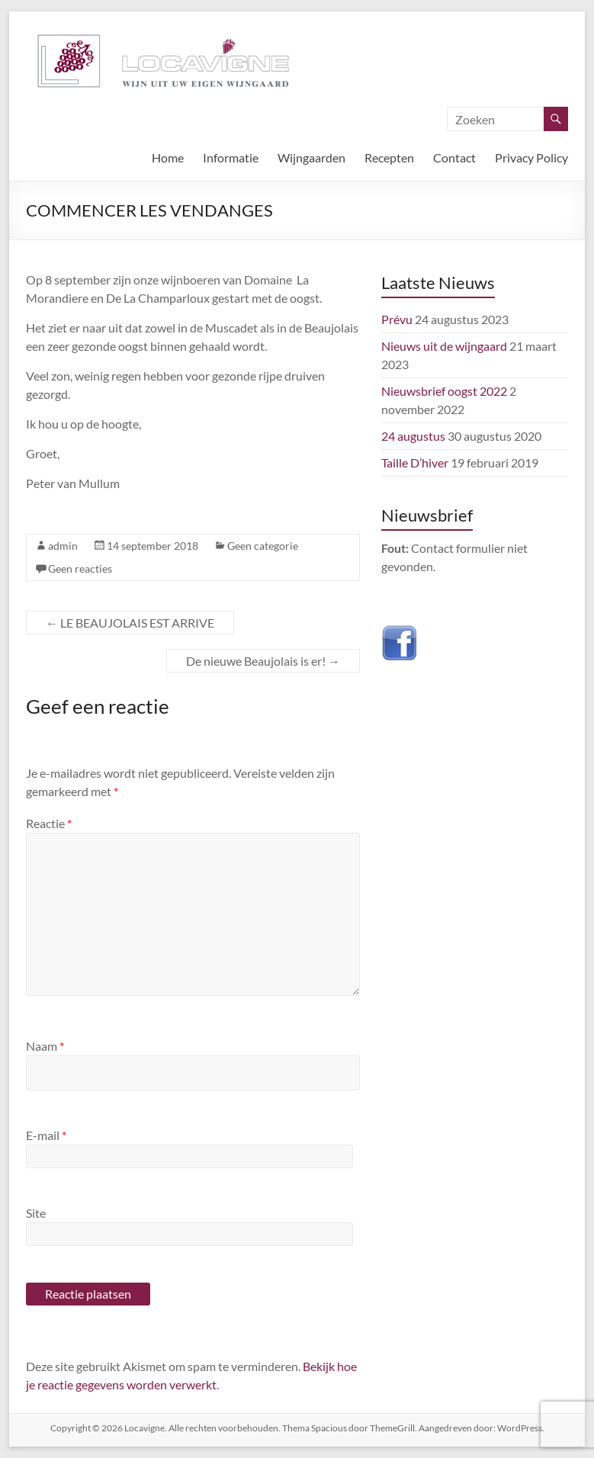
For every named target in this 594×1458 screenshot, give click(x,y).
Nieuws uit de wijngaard (444, 346)
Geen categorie (262, 545)
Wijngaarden (311, 157)
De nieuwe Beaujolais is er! (263, 661)
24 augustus (413, 436)
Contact (454, 157)
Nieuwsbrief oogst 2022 (444, 391)
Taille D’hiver (414, 462)
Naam (45, 1046)
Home (168, 157)
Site (36, 1213)
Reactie (49, 823)
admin (63, 545)
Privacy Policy (531, 157)
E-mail (46, 1135)
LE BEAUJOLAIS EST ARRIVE (130, 622)
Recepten (389, 157)
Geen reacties (80, 568)
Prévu (397, 319)
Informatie (230, 157)
